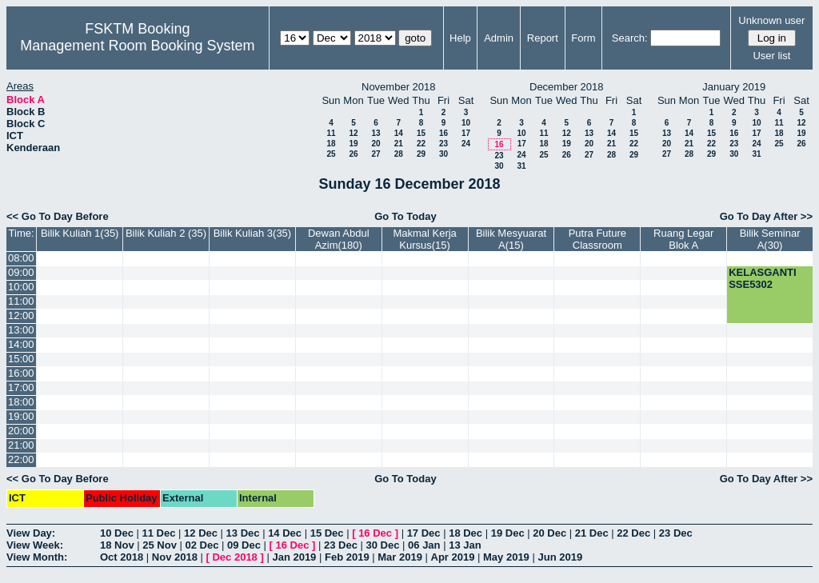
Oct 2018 (121, 557)
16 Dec (375, 533)
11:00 (21, 301)
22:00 (21, 459)
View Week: (34, 545)
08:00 (21, 258)
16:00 (21, 373)
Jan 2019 (294, 557)
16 (443, 133)
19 (353, 143)
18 (330, 143)
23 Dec (676, 533)
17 (465, 133)
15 (421, 133)
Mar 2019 (400, 557)
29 (421, 154)
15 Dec (327, 533)
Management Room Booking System (137, 46)
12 (353, 133)
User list (771, 56)
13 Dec (243, 533)
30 (443, 154)
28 (398, 154)
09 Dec (244, 545)
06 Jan (424, 545)
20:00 (21, 431)
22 (421, 143)
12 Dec (201, 533)
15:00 (21, 359)
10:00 (21, 287)
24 (465, 143)
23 (443, 143)
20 (375, 143)
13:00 (21, 330)
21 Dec (592, 533)
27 (375, 154)
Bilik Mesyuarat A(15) (511, 239)
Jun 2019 (559, 557)
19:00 (21, 416)
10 (465, 122)
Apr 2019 (453, 557)
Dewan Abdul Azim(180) (339, 239)
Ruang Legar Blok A (683, 239)
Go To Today (405, 216)
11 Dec (159, 533)
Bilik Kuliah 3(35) (253, 233)
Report (542, 38)
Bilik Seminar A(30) (770, 239)
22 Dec (633, 533)
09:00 (21, 272)
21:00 (21, 445)
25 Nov (159, 545)
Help (460, 38)
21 (398, 143)
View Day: (30, 533)
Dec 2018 (234, 557)
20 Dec (549, 533)
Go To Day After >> (766, 216)
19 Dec (508, 533)
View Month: (36, 557)
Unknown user (771, 20)
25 (330, 154)
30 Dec (383, 545)
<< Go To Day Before (57, 216)
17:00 (21, 387)
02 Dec (202, 545)
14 (398, 133)
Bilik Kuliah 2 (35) (166, 233)
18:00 (21, 402)
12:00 (21, 315)
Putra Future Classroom (597, 239)
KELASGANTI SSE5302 (763, 278)
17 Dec (424, 533)
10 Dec (117, 533)
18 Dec (465, 533)
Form (583, 38)
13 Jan (465, 545)
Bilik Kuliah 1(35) (80, 233)
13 (375, 133)
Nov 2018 (175, 557)
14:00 (21, 344)
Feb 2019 (347, 557)
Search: (630, 38)
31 (521, 166)
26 (353, 154)
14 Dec (285, 533)
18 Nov (117, 545)
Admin (498, 38)
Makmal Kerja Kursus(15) (424, 239)
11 (330, 133)
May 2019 (506, 557)
